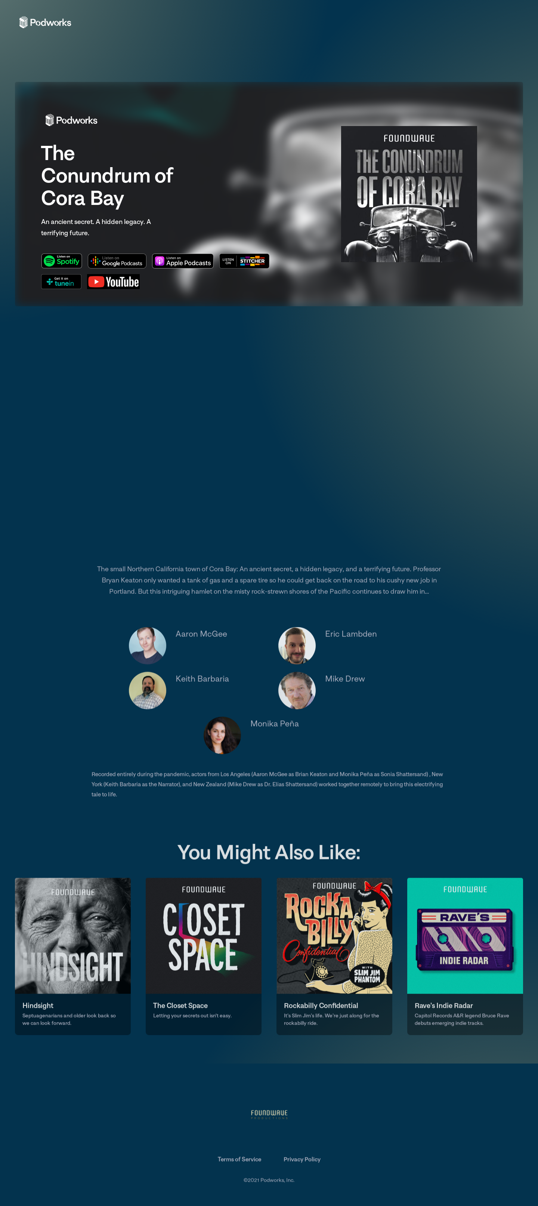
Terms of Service (239, 1160)
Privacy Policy (302, 1160)
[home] (45, 21)
